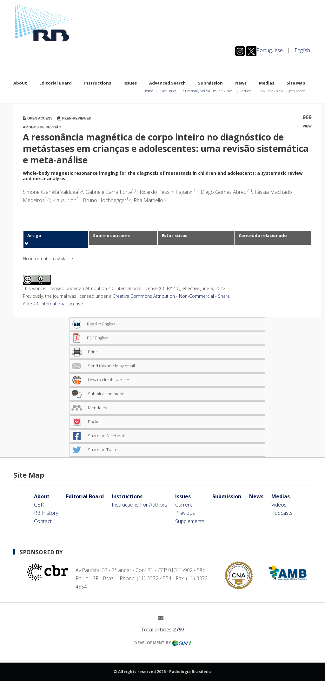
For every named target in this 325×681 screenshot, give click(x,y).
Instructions (97, 83)
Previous (185, 512)
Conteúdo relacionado (263, 235)
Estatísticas (174, 235)
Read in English (93, 324)
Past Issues (168, 90)
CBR (39, 504)
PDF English (89, 338)
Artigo (34, 235)
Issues (130, 83)
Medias (266, 83)
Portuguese (269, 50)
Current (183, 504)
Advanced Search (167, 83)
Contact (43, 521)
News (241, 83)
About (20, 83)
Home (148, 90)
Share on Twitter (95, 450)
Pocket (86, 422)
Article (246, 90)
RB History (46, 512)
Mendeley (89, 408)
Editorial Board (55, 83)
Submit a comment (97, 394)
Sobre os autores (111, 235)
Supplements (189, 521)
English (302, 50)
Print (84, 352)
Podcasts (282, 512)
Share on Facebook (98, 436)
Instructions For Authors (139, 504)
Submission (210, 83)
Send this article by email (103, 366)
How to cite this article (100, 380)
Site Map (296, 83)
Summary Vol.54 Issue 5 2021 (208, 90)
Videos (279, 504)
